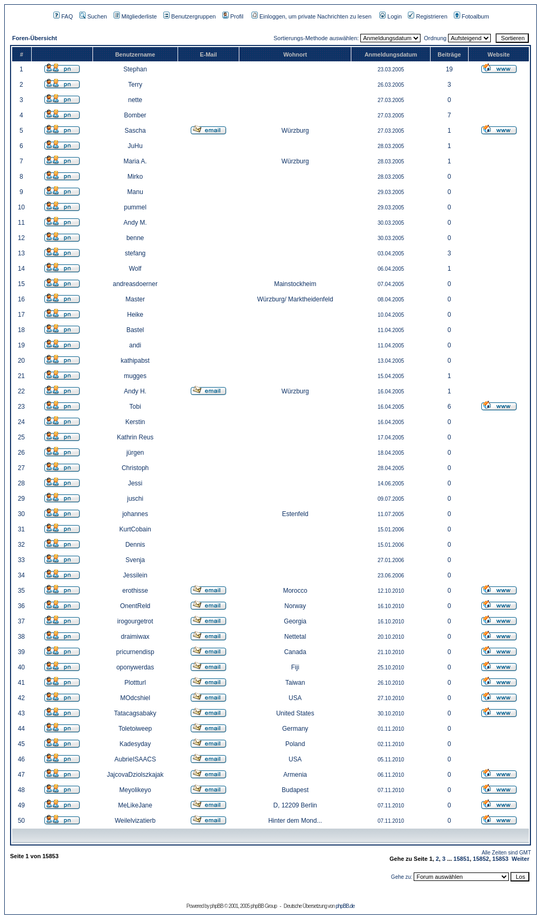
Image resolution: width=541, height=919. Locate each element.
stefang (135, 253)
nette (135, 100)
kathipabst (135, 360)
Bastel (135, 330)
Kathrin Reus (135, 437)
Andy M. (135, 222)
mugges (135, 376)
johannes (135, 514)
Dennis (135, 544)
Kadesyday (135, 744)
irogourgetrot (135, 621)
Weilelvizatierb (135, 820)
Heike (135, 314)
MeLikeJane (135, 805)
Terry (135, 84)
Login (390, 16)
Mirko (135, 176)
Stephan (135, 69)
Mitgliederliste (135, 16)
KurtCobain (135, 529)
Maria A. (135, 161)
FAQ (63, 16)
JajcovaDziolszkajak (135, 774)
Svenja (135, 560)
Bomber (135, 115)
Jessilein (135, 575)
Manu (135, 192)
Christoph (135, 468)
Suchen (93, 16)
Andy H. (135, 391)
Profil (233, 16)
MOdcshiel (135, 698)
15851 (461, 859)
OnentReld (135, 606)
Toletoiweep (135, 728)
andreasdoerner (135, 284)
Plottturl (135, 682)
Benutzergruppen (189, 16)
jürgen (135, 452)
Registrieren (427, 16)
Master (135, 299)
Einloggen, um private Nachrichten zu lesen (311, 16)
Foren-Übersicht (34, 38)
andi (135, 345)
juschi (135, 498)
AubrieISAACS (135, 759)
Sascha (135, 130)
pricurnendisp (135, 652)
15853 (500, 859)
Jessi (135, 483)
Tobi (135, 406)
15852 (481, 859)
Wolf (135, 268)
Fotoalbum (471, 16)
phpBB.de (345, 906)
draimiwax (135, 636)
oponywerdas (135, 667)
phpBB (216, 906)
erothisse (135, 590)
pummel (135, 207)
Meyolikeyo (135, 790)
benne (135, 238)
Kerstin (135, 422)
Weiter (520, 859)
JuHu (135, 146)
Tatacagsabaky (135, 713)
